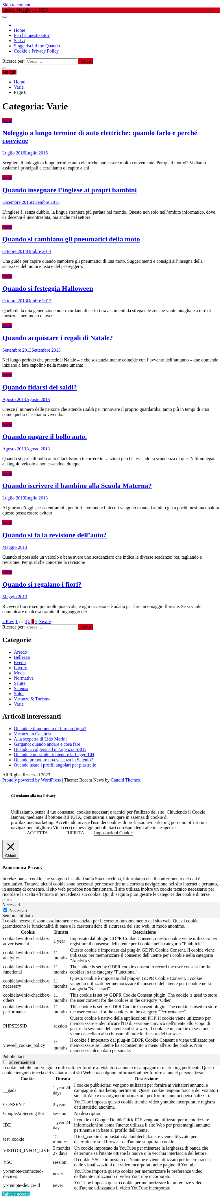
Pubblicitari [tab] (13, 1056)
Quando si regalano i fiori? (42, 584)
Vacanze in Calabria (32, 733)
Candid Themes (125, 779)
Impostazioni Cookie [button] (113, 832)
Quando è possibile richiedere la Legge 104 (54, 754)
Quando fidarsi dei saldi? (39, 387)
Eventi (20, 662)
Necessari (18, 910)
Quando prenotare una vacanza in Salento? (53, 759)
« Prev (8, 621)
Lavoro (20, 667)
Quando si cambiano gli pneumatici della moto (71, 239)
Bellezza (22, 657)
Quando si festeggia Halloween (47, 288)
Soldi (19, 693)
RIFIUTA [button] (75, 832)
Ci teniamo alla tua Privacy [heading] (33, 795)
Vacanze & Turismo (32, 698)
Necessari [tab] (11, 904)
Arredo (20, 652)
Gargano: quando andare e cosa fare (47, 744)
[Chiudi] (10, 849)
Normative (24, 678)
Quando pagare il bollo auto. (44, 436)
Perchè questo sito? (32, 35)
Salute (19, 683)
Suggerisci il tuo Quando (37, 45)
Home (19, 30)
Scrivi (19, 40)
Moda (19, 672)
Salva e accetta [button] (16, 1193)
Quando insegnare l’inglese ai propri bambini (69, 190)
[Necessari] (5, 910)
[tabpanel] (111, 986)
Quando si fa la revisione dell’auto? (54, 535)
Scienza (21, 688)
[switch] (5, 1062)
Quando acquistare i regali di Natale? (57, 338)
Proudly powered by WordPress (32, 779)
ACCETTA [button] (37, 832)
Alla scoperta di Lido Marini (40, 738)
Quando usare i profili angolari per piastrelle (55, 764)
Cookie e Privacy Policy (36, 51)
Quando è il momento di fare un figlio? (50, 728)
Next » (44, 621)
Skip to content (16, 4)
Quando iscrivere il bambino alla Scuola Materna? (77, 485)
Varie (7, 120)
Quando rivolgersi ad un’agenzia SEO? (50, 749)
